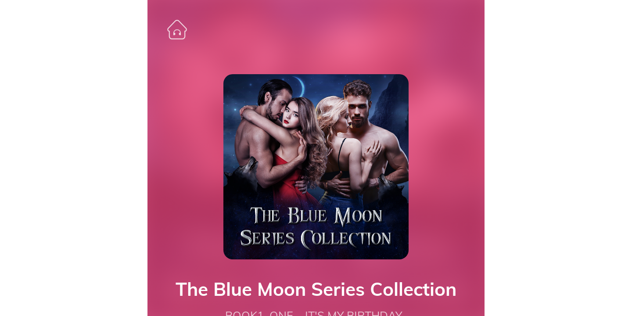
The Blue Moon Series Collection (316, 289)
